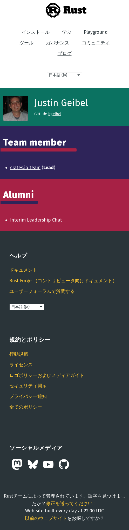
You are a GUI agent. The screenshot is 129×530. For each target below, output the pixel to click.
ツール (26, 43)
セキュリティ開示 (28, 386)
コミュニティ (96, 43)
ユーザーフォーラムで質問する (42, 291)
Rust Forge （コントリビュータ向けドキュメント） (63, 281)
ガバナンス (57, 43)
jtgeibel (54, 114)
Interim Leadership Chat (36, 220)
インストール (36, 32)
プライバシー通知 (28, 396)
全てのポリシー (25, 407)
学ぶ (66, 32)
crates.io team (25, 167)
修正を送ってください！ (71, 503)
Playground (96, 32)
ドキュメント (23, 270)
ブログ (65, 53)
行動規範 (18, 354)
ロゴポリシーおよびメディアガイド (46, 375)
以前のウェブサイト (46, 518)
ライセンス (21, 365)
